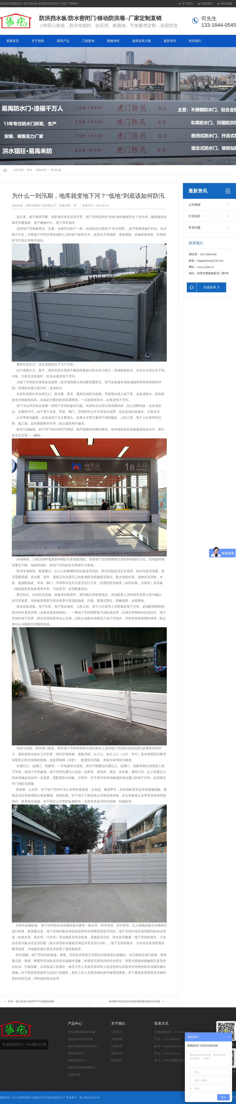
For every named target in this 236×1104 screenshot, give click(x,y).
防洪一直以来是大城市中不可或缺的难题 (31, 1001)
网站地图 (226, 3)
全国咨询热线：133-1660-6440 (172, 1032)
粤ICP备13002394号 (89, 1097)
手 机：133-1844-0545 (167, 1039)
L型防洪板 (74, 1074)
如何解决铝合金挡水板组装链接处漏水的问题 (134, 1001)
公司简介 (116, 1032)
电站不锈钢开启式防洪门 (83, 1046)
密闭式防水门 (76, 1053)
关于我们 (187, 3)
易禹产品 (63, 41)
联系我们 (207, 3)
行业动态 (194, 216)
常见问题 (56, 169)
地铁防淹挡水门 (77, 1060)
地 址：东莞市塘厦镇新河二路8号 (174, 1060)
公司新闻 (194, 204)
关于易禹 (37, 41)
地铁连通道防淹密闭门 (81, 1067)
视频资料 (113, 41)
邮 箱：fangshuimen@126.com (172, 1046)
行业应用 (116, 1046)
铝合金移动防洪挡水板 (81, 1032)
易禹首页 (12, 41)
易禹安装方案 (141, 41)
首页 (29, 169)
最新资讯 (170, 41)
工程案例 (88, 41)
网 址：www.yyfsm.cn (167, 1053)
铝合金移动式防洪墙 (80, 1039)
